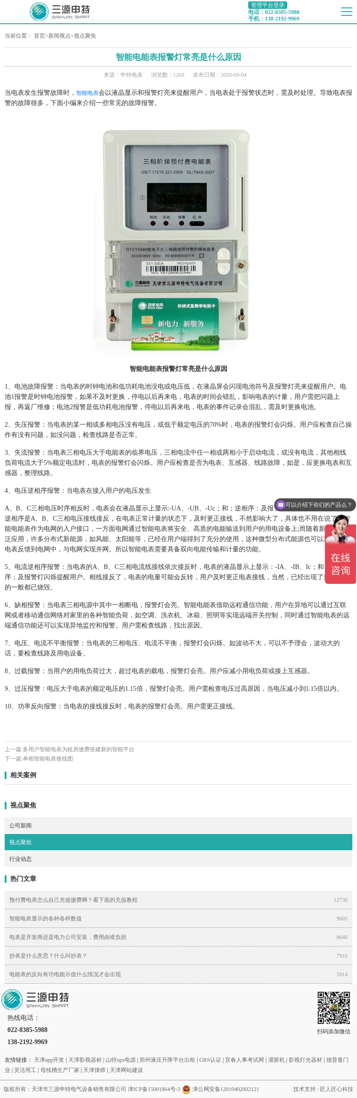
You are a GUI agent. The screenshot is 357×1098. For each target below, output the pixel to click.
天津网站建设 (126, 1070)
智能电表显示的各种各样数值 (45, 918)
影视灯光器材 (305, 1060)
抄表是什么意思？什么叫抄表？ (48, 955)
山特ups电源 (121, 1060)
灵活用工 (25, 1070)
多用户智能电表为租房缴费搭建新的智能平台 (78, 749)
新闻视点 (59, 36)
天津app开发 (49, 1060)
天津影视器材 (85, 1060)
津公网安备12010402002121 (225, 1089)
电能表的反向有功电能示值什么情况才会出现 (65, 974)
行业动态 (20, 859)
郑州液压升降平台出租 (167, 1060)
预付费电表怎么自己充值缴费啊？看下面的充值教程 (73, 900)
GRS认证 (210, 1060)
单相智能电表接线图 (48, 758)
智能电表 (87, 93)
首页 (39, 36)
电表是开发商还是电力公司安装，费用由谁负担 (67, 937)
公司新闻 (20, 825)
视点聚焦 (85, 36)
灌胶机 (276, 1060)
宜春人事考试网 (244, 1060)
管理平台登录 (267, 5)
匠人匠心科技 (336, 1089)
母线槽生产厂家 (59, 1070)
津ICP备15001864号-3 (154, 1089)
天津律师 (94, 1070)
